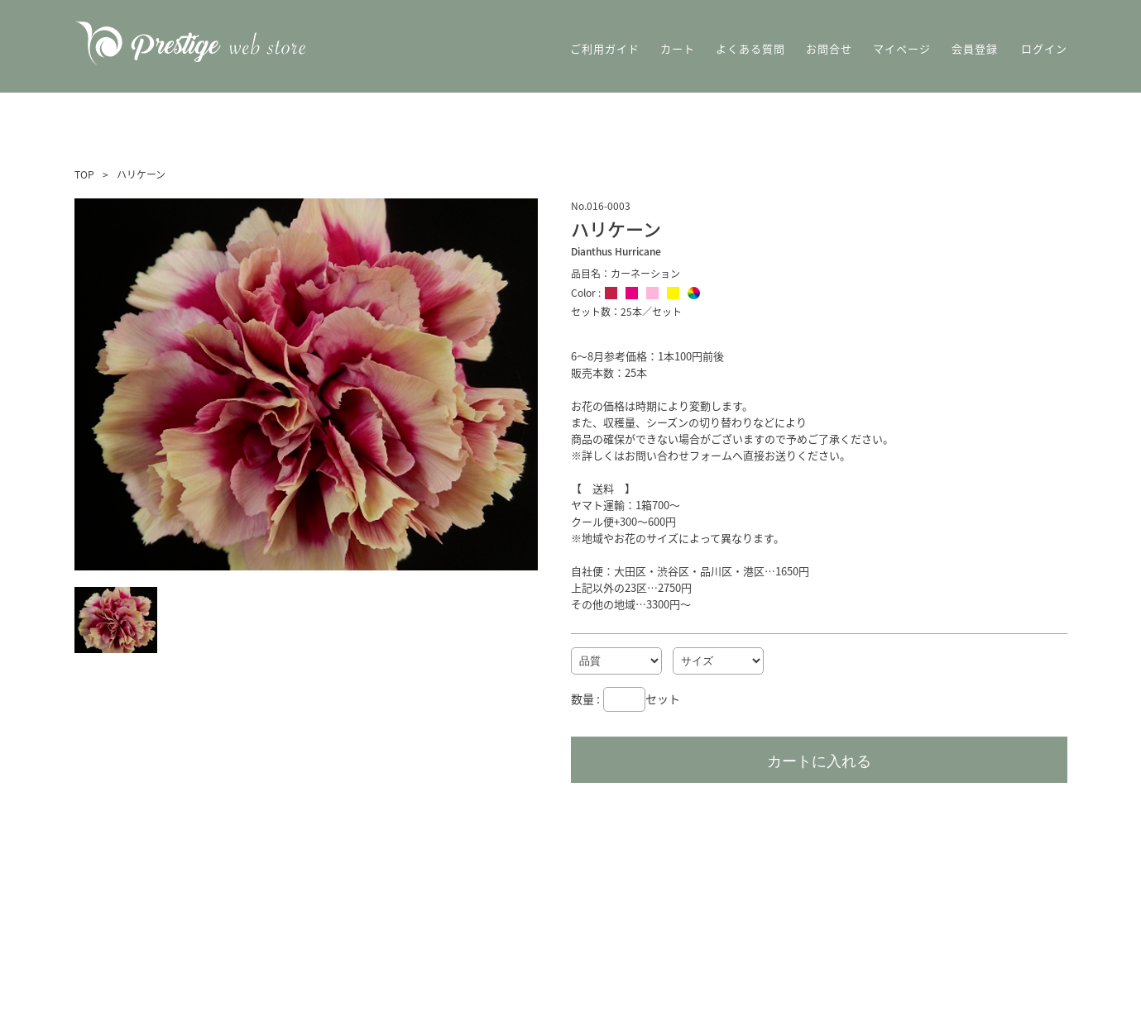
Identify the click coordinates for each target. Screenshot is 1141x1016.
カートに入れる (819, 761)
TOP (84, 174)
